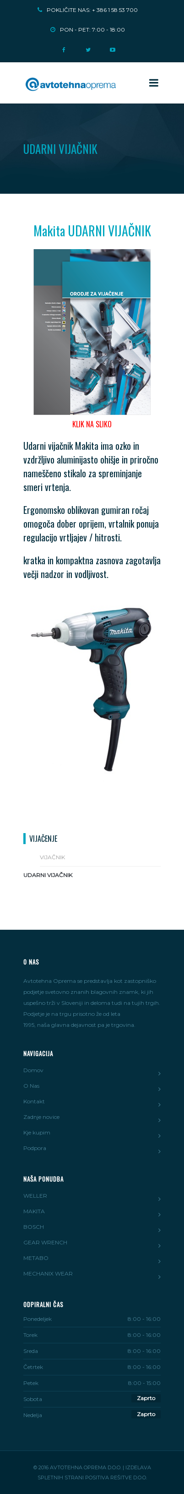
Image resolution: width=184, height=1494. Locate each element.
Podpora (34, 1148)
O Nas (31, 1085)
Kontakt (34, 1101)
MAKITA (34, 1211)
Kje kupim (36, 1132)
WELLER (35, 1195)
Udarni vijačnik (47, 875)
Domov (33, 1070)
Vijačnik (52, 857)
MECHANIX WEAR (48, 1273)
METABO (36, 1257)
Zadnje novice (41, 1116)
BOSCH (33, 1226)
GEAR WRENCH (45, 1242)
